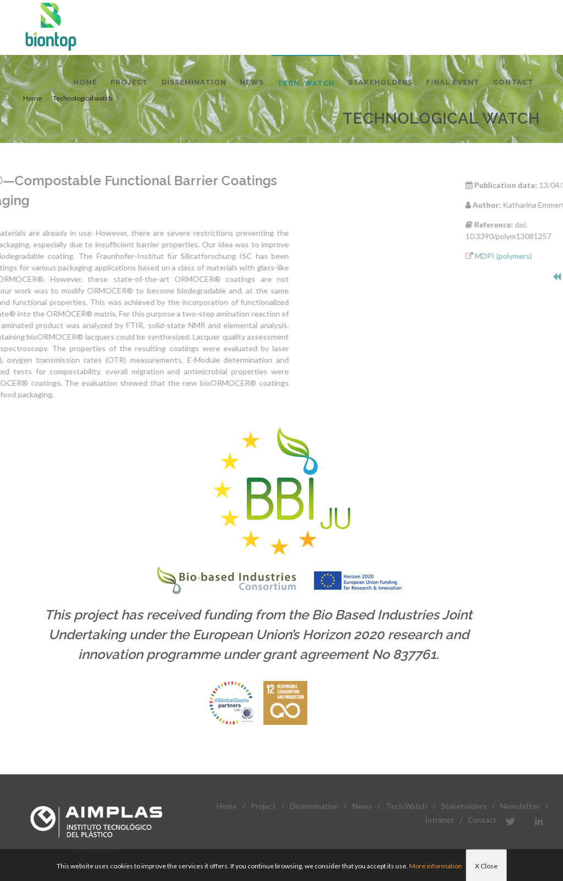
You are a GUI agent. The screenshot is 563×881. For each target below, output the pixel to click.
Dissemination (314, 806)
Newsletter (520, 806)
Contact (482, 819)
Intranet (439, 819)
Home (227, 806)
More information (435, 866)
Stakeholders (464, 806)
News (362, 806)
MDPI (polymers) (530, 256)
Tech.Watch (406, 806)
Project (263, 806)
